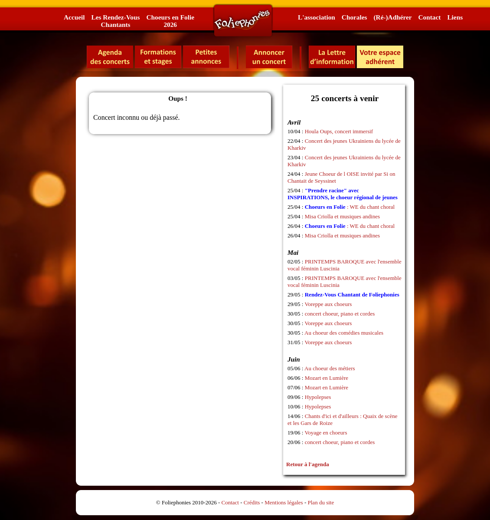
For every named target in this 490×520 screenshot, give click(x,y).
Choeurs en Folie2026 (170, 20)
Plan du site (321, 502)
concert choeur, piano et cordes (340, 313)
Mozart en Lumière (326, 378)
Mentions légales (284, 502)
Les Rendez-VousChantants (115, 20)
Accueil (74, 17)
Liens (455, 17)
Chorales (354, 17)
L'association (316, 17)
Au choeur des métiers (329, 368)
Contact (429, 17)
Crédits (252, 502)
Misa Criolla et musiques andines (342, 216)
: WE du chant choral (350, 207)
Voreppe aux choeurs (328, 304)
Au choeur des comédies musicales (343, 332)
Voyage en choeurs (326, 432)
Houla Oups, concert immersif (339, 131)
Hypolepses (318, 397)
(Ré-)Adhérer (392, 17)
